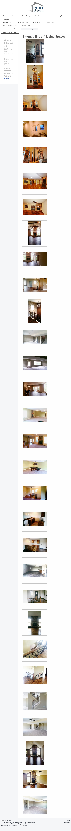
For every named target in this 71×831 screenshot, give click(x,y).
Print (3, 820)
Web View (67, 822)
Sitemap (9, 820)
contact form (7, 70)
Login (68, 820)
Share (7, 78)
